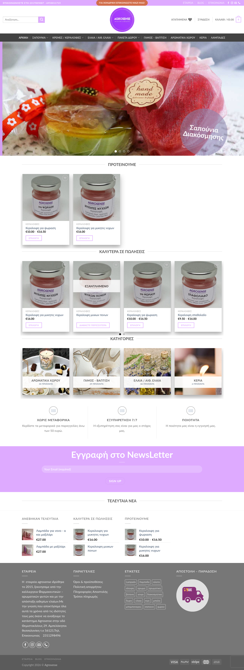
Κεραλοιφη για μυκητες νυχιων (95, 228)
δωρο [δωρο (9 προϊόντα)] (129, 600)
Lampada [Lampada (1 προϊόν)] (131, 581)
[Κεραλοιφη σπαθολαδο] (198, 284)
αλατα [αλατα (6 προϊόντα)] (156, 581)
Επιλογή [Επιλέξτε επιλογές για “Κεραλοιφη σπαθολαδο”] (186, 325)
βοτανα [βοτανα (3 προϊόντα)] (130, 594)
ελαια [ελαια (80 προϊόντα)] (138, 600)
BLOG (200, 2)
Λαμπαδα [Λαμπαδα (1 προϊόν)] (144, 581)
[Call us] (239, 3)
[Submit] (41, 20)
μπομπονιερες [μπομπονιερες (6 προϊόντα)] (133, 606)
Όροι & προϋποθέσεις (88, 581)
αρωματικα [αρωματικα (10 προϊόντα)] (155, 588)
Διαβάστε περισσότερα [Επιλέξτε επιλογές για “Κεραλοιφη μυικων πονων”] (93, 325)
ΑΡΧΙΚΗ (23, 37)
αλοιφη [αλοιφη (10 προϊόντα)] (130, 588)
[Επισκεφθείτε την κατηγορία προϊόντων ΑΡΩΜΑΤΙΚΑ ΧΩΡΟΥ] (45, 371)
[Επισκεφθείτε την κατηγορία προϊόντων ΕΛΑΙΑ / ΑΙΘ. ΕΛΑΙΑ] (147, 371)
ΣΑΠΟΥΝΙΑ (40, 37)
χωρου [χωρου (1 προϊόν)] (161, 606)
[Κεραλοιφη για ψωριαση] (45, 197)
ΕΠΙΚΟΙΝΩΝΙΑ (216, 2)
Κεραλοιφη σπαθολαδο (192, 315)
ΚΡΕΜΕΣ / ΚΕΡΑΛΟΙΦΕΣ (67, 37)
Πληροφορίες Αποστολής (90, 591)
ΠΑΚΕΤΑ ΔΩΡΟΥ (129, 37)
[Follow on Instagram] (232, 3)
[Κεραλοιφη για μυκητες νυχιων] (96, 197)
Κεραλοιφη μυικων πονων (92, 315)
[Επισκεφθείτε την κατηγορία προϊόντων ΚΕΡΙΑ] (198, 371)
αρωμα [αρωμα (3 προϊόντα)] (141, 588)
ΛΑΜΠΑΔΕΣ (218, 37)
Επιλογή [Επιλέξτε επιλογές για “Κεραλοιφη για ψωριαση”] (34, 238)
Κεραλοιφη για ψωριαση (41, 228)
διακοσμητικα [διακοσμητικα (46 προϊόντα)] (154, 594)
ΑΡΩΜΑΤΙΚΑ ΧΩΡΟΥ (183, 37)
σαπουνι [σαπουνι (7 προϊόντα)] (149, 606)
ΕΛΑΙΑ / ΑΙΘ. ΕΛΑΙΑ (100, 37)
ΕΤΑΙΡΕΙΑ (188, 2)
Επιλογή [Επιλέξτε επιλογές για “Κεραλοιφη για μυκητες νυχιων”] (84, 238)
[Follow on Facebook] (228, 3)
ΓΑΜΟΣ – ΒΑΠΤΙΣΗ (155, 37)
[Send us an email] (235, 3)
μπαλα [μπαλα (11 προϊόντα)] (156, 600)
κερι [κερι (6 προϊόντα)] (147, 600)
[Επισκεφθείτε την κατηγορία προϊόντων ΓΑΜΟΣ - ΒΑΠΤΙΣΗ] (96, 371)
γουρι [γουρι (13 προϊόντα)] (140, 594)
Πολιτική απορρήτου (87, 586)
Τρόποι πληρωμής (85, 596)
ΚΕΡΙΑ (203, 37)
